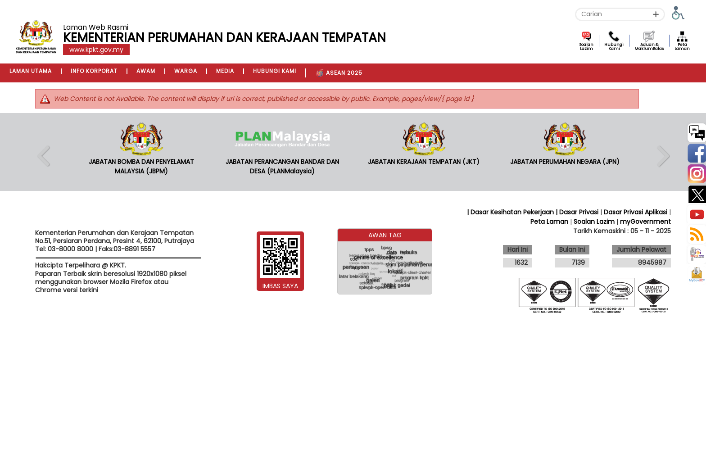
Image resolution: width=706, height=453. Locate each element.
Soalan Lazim (586, 46)
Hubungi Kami (614, 46)
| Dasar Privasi (577, 212)
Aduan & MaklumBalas (649, 46)
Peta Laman (682, 46)
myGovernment (645, 221)
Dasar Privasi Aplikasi (635, 212)
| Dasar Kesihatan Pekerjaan (511, 212)
